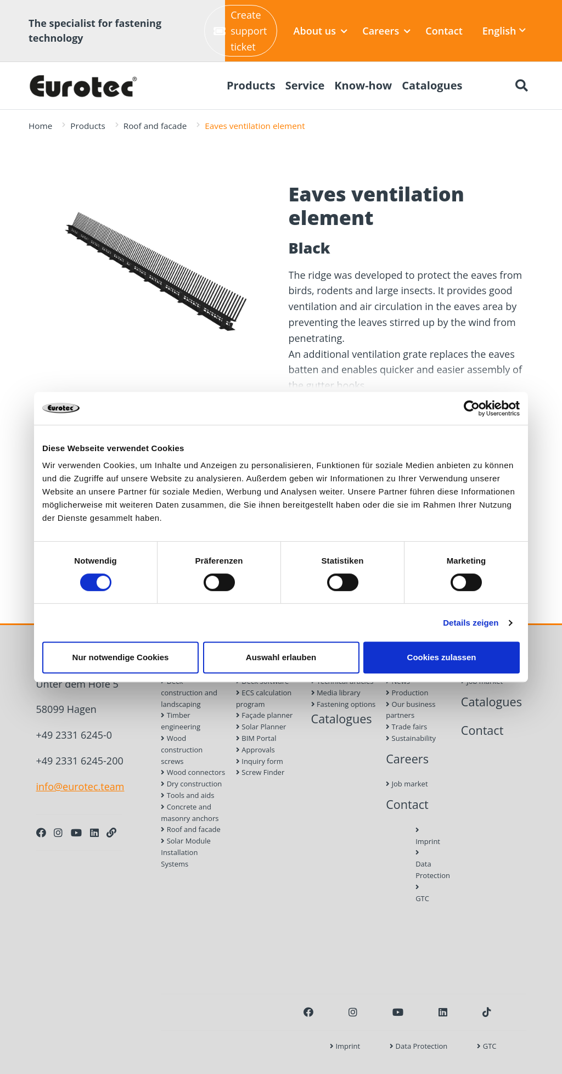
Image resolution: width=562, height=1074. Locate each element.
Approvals (255, 750)
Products (87, 125)
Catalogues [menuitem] (432, 85)
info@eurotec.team (80, 786)
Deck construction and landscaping (189, 692)
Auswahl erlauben (281, 657)
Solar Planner (261, 727)
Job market (407, 784)
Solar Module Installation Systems (186, 852)
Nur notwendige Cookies (120, 657)
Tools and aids (187, 795)
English (504, 30)
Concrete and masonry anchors (189, 812)
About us (321, 30)
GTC (418, 893)
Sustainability (411, 738)
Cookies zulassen (441, 657)
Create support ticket (240, 30)
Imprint (418, 836)
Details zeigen (470, 622)
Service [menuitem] (305, 85)
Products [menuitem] (251, 85)
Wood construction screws (182, 749)
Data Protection (418, 864)
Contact (443, 30)
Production (407, 693)
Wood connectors (193, 772)
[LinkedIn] (94, 832)
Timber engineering (180, 721)
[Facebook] (41, 832)
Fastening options (343, 704)
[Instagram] (58, 832)
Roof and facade (155, 125)
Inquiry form (259, 761)
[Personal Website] (111, 832)
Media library (336, 693)
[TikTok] (486, 1012)
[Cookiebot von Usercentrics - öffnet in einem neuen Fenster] (472, 408)
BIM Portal (256, 738)
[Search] (521, 86)
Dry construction (191, 784)
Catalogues (341, 719)
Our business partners (410, 710)
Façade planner (264, 715)
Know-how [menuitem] (363, 85)
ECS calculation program (263, 698)
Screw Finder (260, 772)
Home (40, 125)
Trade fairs (406, 727)
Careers (386, 30)
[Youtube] (76, 832)
